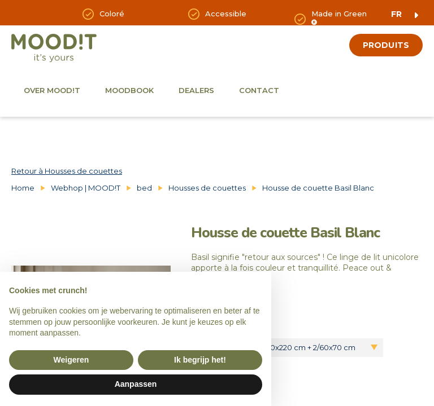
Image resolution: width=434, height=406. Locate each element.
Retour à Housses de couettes (66, 170)
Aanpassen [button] (136, 384)
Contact (259, 90)
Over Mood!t (52, 90)
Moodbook (129, 90)
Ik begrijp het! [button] (200, 359)
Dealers (196, 90)
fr (396, 14)
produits (386, 45)
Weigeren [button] (71, 359)
